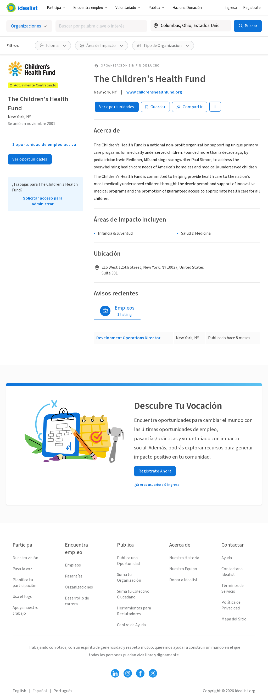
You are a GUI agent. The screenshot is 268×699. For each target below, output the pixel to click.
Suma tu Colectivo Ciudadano (133, 594)
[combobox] (101, 26)
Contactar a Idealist (232, 571)
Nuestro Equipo (183, 569)
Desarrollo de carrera (77, 601)
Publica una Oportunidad (128, 560)
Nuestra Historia (184, 558)
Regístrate (252, 7)
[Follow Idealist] (115, 673)
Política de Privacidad (231, 605)
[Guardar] (155, 107)
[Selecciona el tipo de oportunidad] (29, 26)
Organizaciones (79, 587)
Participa (56, 7)
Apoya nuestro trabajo (25, 610)
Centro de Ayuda (131, 625)
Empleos (73, 565)
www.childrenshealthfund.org (154, 92)
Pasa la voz (22, 569)
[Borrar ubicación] (223, 26)
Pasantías (73, 576)
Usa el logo (22, 596)
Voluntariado (127, 7)
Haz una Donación (187, 7)
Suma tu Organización (129, 577)
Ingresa (231, 7)
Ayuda (226, 558)
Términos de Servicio (232, 588)
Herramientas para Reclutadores (134, 611)
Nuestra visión (25, 558)
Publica (156, 7)
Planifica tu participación (24, 582)
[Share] (189, 107)
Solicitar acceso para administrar (43, 201)
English (19, 691)
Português (62, 691)
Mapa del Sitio (234, 619)
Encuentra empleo (90, 7)
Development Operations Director (128, 338)
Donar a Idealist (183, 580)
